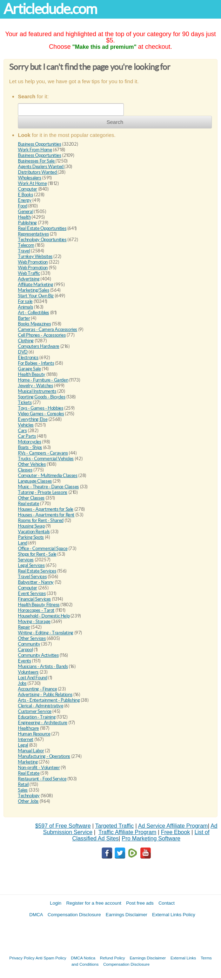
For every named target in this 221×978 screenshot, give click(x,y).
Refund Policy (112, 958)
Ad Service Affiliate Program (173, 826)
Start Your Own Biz (36, 295)
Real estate (28, 503)
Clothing (26, 340)
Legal (23, 745)
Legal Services (31, 565)
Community (29, 644)
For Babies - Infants (36, 363)
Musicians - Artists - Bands (43, 666)
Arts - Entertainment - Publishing (49, 700)
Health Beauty (31, 374)
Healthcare (28, 728)
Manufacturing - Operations (44, 756)
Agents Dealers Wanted (41, 166)
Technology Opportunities (42, 239)
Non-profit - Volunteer (39, 767)
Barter (24, 318)
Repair (24, 627)
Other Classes (31, 498)
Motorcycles (29, 441)
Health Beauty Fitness (39, 604)
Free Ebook (175, 832)
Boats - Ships (30, 447)
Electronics (28, 357)
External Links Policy (173, 914)
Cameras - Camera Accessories (47, 329)
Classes (25, 470)
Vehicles (26, 425)
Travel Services (32, 576)
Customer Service (35, 711)
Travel (24, 250)
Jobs (22, 683)
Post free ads (140, 903)
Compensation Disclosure (74, 914)
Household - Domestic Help (43, 616)
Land (22, 543)
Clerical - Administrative (40, 705)
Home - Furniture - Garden (43, 380)
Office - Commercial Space (42, 548)
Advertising (29, 279)
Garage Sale (29, 368)
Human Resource (34, 733)
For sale (25, 301)
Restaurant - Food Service (42, 778)
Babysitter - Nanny (36, 582)
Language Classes (35, 481)
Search (115, 122)
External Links (183, 958)
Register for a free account (93, 903)
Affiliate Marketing (35, 284)
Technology (29, 795)
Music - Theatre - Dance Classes (48, 486)
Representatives (33, 234)
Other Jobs (28, 801)
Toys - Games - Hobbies (40, 408)
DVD (23, 352)
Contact (167, 903)
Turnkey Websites (35, 256)
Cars (22, 430)
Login (55, 903)
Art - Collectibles (33, 312)
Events (24, 660)
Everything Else (32, 419)
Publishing (27, 222)
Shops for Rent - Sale (37, 554)
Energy (25, 200)
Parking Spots (31, 537)
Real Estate (29, 773)
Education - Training (36, 717)
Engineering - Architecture (42, 722)
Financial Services (34, 599)
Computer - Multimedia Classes (48, 475)
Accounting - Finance (37, 689)
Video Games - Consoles (41, 413)
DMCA (36, 914)
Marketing (28, 762)
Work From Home (35, 149)
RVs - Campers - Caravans (43, 453)
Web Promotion (33, 262)
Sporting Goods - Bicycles (41, 396)
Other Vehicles (32, 464)
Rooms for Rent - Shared (40, 520)
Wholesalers (29, 177)
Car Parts (27, 436)
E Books (25, 194)
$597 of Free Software (63, 826)
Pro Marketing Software (151, 838)
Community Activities (38, 655)
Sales (23, 790)
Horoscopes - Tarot (36, 610)
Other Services (32, 638)
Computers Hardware (38, 346)
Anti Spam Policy (50, 958)
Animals (25, 307)
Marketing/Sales (33, 290)
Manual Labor (31, 750)
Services (26, 559)
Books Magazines (34, 323)
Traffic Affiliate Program (127, 832)
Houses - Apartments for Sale (45, 509)
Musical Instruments (37, 391)
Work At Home (32, 183)
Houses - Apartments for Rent (46, 514)
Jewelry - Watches (35, 385)
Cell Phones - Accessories (42, 335)
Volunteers (28, 672)
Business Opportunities (39, 144)
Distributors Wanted (38, 172)
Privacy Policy (21, 958)
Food (22, 206)
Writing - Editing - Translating (45, 632)
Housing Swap (31, 526)
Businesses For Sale (36, 161)
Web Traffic (29, 273)
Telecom (26, 245)
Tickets (25, 402)
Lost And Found (32, 677)
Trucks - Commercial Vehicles (46, 458)
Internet (25, 739)
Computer (27, 189)
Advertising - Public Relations (45, 694)
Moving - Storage (34, 621)
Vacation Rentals (34, 531)
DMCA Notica (83, 958)
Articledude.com (50, 9)
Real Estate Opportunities (42, 228)
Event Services (32, 593)
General (25, 211)
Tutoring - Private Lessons (42, 492)
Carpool (25, 649)
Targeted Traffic (114, 826)
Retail (23, 784)
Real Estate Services (37, 571)
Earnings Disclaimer (126, 914)
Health (24, 217)
